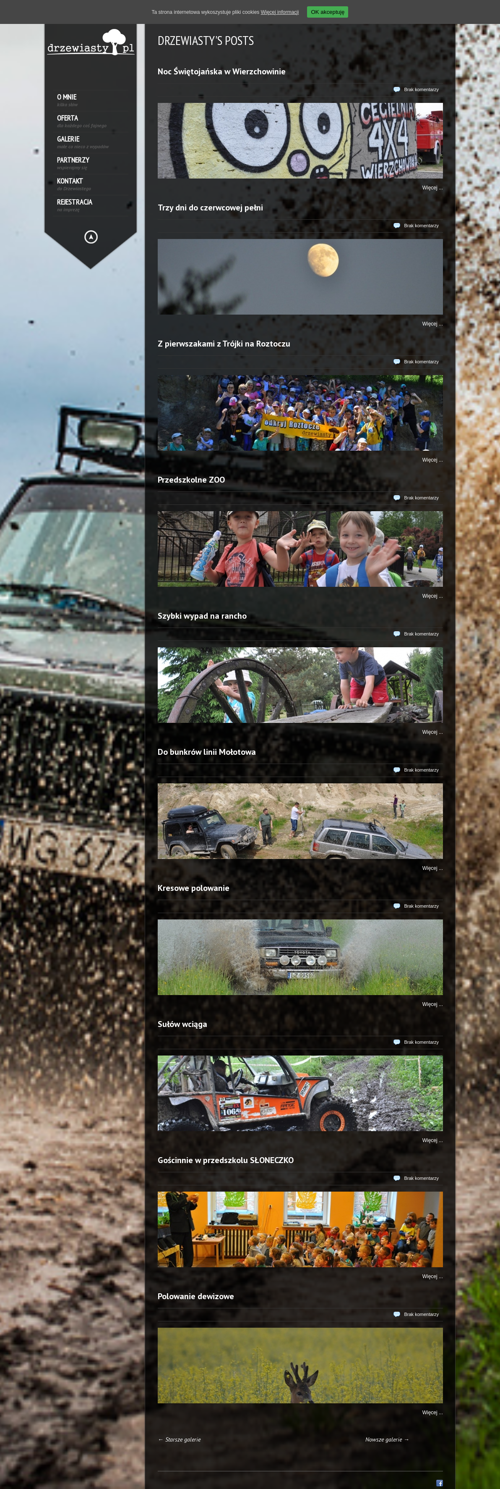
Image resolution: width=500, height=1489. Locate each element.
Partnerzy (73, 163)
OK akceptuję (327, 12)
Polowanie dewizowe (196, 1296)
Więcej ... (432, 188)
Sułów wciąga (182, 1024)
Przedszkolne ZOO (191, 479)
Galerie (83, 142)
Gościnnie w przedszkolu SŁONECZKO (226, 1160)
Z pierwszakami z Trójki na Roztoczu (224, 343)
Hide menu (91, 237)
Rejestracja (74, 205)
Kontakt (74, 184)
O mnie (67, 100)
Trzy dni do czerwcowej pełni (210, 207)
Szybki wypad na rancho (202, 615)
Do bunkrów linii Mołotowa (207, 751)
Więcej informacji (280, 12)
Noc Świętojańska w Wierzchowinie (222, 71)
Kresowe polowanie (193, 887)
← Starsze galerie (179, 1439)
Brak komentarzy (421, 89)
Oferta (82, 121)
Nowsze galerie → (387, 1439)
